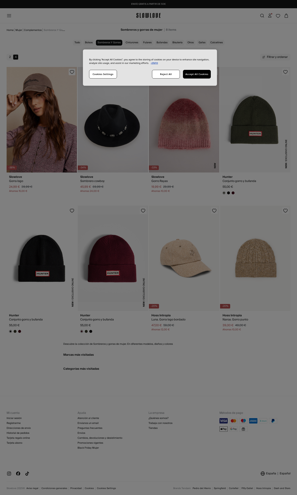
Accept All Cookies (196, 74)
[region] (150, 67)
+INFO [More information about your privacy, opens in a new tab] (154, 63)
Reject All (166, 74)
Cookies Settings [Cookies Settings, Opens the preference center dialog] (103, 74)
